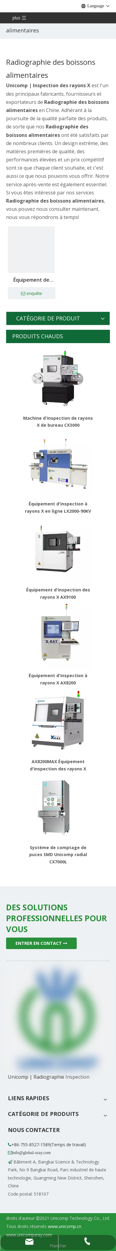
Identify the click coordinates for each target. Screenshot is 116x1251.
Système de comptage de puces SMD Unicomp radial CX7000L (58, 855)
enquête (31, 293)
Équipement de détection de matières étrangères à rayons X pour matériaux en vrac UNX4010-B (31, 280)
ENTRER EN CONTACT (41, 943)
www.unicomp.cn (64, 1226)
